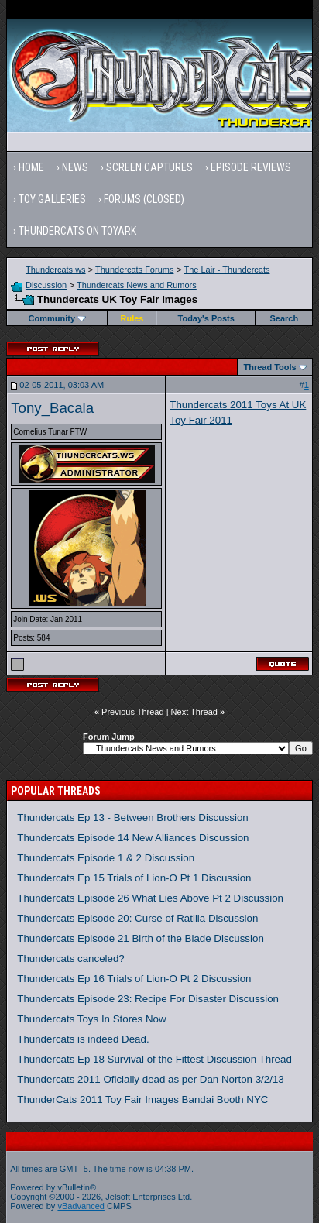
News (75, 167)
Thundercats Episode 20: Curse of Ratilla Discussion (137, 918)
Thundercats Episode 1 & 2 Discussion (105, 858)
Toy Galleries (52, 199)
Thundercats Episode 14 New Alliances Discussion (133, 837)
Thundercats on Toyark (77, 231)
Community (58, 318)
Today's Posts (206, 318)
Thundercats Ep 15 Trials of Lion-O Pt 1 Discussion (134, 878)
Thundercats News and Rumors (137, 285)
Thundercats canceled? (71, 958)
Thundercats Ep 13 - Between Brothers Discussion (133, 817)
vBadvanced (81, 1206)
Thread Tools (269, 367)
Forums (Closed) (144, 199)
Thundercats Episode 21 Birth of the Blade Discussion (140, 938)
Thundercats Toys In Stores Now (91, 1019)
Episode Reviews (251, 167)
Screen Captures (149, 167)
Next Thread (194, 711)
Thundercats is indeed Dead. (83, 1039)
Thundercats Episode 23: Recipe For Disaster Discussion (148, 999)
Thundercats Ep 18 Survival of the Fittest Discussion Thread (154, 1059)
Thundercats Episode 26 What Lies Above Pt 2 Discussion (150, 898)
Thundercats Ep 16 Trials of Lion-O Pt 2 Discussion (134, 978)
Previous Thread (132, 711)
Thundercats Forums (134, 269)
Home (31, 167)
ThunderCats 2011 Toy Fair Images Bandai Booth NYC (142, 1099)
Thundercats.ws (56, 269)
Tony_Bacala (52, 408)
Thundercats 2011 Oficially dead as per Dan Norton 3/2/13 (150, 1079)
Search (283, 318)
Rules (132, 318)
